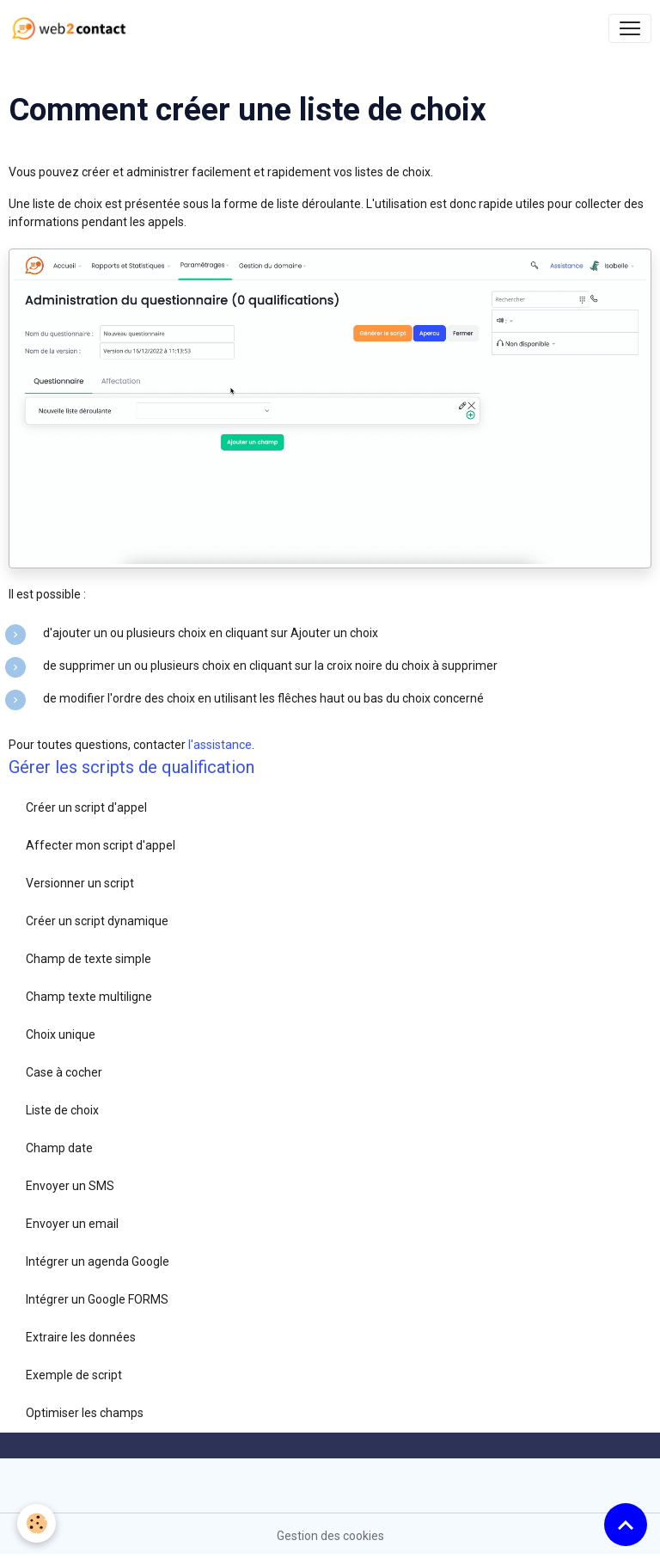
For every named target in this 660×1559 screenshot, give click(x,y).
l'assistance (220, 745)
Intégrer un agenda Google (97, 1261)
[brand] (73, 28)
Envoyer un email (72, 1224)
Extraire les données (81, 1337)
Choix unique (60, 1034)
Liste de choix (62, 1110)
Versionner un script (80, 883)
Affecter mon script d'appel (100, 845)
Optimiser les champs (85, 1413)
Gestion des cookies (330, 1536)
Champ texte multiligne (89, 997)
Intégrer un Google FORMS (97, 1299)
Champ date (59, 1148)
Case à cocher (64, 1072)
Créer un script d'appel (86, 807)
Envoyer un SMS (70, 1186)
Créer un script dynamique (97, 921)
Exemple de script (74, 1375)
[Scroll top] (625, 1524)
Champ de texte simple (88, 959)
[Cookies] (36, 1523)
